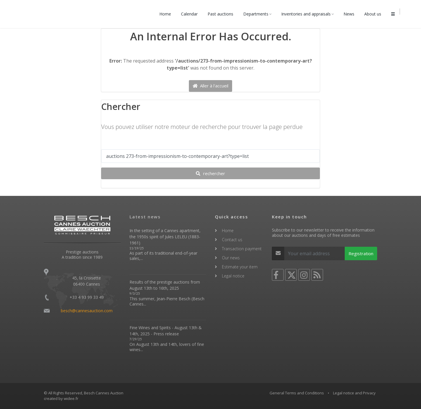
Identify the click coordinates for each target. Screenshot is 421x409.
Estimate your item (240, 267)
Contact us (232, 239)
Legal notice (233, 276)
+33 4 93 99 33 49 (87, 297)
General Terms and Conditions (297, 393)
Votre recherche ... (122, 144)
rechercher (210, 174)
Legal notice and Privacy (354, 393)
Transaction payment (242, 248)
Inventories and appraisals (307, 14)
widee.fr (71, 398)
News (350, 14)
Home (167, 14)
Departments (257, 14)
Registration (360, 253)
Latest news (145, 217)
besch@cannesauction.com (87, 310)
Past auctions (222, 14)
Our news (231, 257)
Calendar (191, 14)
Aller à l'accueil (210, 86)
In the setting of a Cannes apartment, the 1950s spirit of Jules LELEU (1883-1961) (165, 237)
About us (374, 14)
